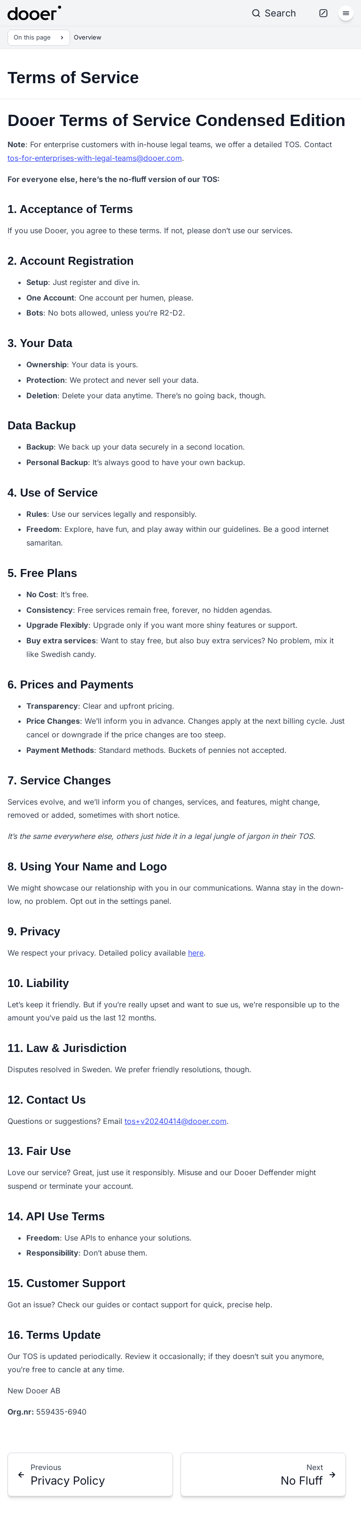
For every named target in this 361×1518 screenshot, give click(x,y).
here (196, 952)
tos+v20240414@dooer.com (176, 1121)
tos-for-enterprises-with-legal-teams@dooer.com (95, 158)
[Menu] (345, 13)
